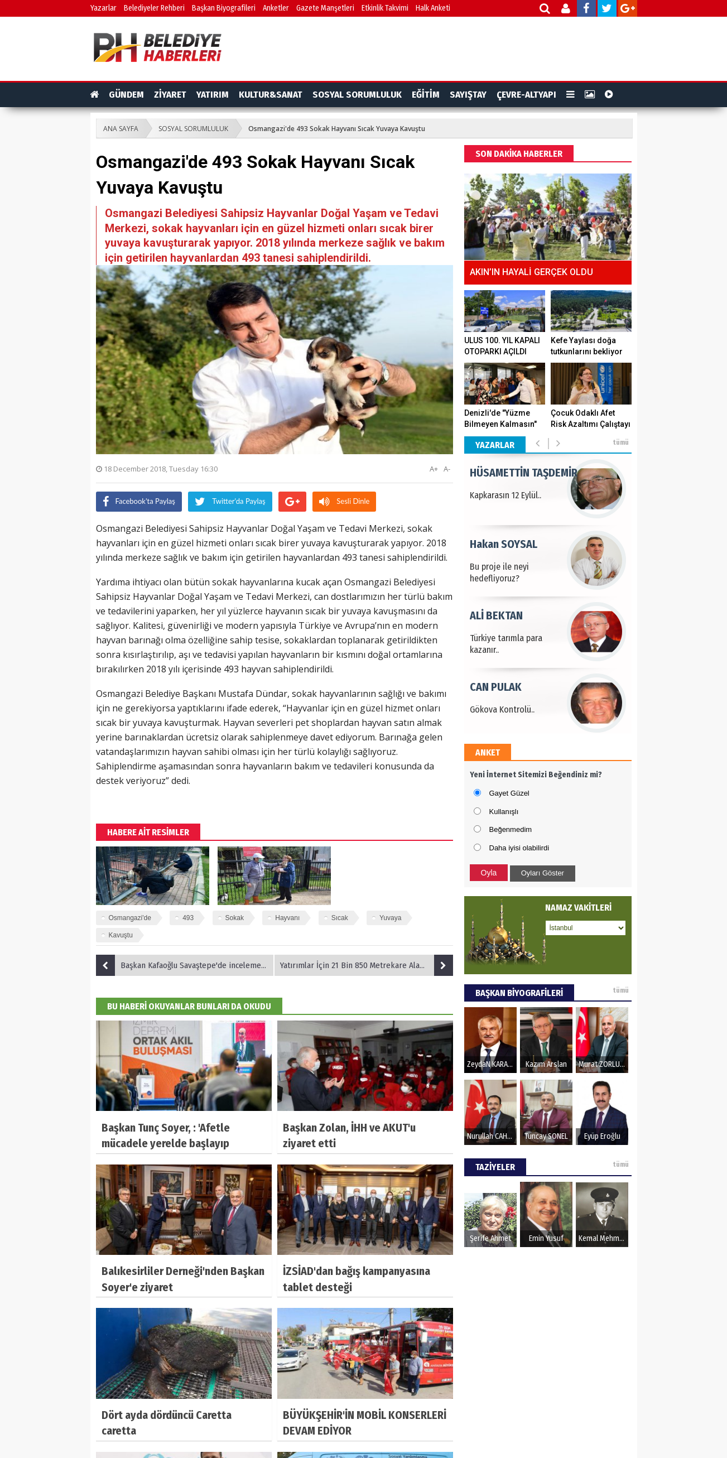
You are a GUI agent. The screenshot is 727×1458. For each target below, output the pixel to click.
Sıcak (339, 918)
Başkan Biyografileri (224, 8)
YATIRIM (212, 94)
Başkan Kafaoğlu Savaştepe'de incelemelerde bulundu (185, 965)
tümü (621, 442)
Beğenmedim (510, 829)
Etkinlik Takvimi (385, 8)
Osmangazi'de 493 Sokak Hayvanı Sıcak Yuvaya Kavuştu (336, 128)
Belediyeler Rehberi (154, 8)
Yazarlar (103, 8)
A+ (434, 469)
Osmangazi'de (130, 918)
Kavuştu (121, 935)
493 (188, 918)
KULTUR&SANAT (270, 94)
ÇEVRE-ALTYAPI (526, 94)
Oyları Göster (542, 873)
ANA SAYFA (120, 128)
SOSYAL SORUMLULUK (357, 94)
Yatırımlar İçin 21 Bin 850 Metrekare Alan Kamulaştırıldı (366, 965)
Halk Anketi (433, 8)
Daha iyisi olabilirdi (519, 848)
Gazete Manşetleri (325, 8)
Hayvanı (287, 918)
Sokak (234, 918)
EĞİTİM (426, 94)
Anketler (276, 8)
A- (447, 469)
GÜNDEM (126, 94)
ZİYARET (170, 94)
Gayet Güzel (509, 793)
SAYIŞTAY (468, 94)
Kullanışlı (504, 811)
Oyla (489, 872)
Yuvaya (390, 918)
